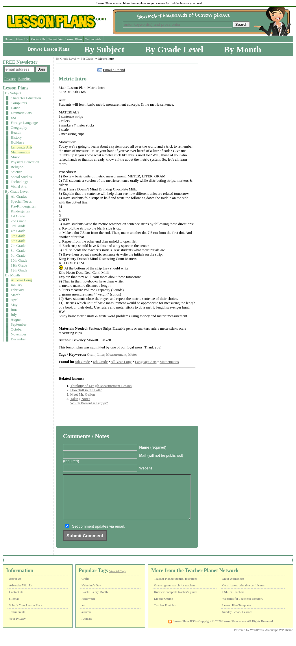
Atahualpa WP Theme (279, 638)
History (16, 137)
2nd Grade (18, 221)
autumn (86, 620)
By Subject (104, 49)
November (18, 334)
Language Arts (21, 147)
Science (16, 172)
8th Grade (18, 251)
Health (16, 133)
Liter (100, 355)
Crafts (85, 587)
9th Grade (18, 256)
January (16, 285)
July (14, 315)
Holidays (17, 142)
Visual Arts (19, 187)
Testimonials (93, 39)
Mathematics (20, 152)
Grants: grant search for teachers (174, 594)
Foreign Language (24, 123)
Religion (17, 167)
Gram (91, 355)
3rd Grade (18, 226)
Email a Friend (114, 70)
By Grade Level (174, 49)
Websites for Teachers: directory (242, 607)
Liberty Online (163, 607)
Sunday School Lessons (237, 620)
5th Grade (18, 236)
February (17, 290)
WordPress (257, 638)
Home (8, 39)
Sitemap (14, 607)
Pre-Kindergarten (23, 206)
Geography (19, 128)
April (14, 300)
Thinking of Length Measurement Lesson (101, 386)
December (18, 339)
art (83, 614)
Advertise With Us (21, 594)
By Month (242, 49)
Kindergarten (20, 211)
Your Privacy (17, 627)
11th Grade (19, 265)
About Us (22, 39)
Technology (19, 182)
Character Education (26, 98)
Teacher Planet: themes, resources (175, 587)
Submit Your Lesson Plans (65, 39)
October (17, 329)
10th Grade (19, 260)
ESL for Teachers (233, 600)
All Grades (19, 196)
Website (145, 468)
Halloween (88, 607)
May (14, 305)
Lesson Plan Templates (236, 614)
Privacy (10, 79)
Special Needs (21, 201)
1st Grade (18, 216)
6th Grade (18, 241)
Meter (132, 355)
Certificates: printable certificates (243, 594)
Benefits (24, 79)
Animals (87, 627)
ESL (14, 118)
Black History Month (95, 600)
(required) (152, 447)
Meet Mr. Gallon (82, 394)
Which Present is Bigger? (89, 403)
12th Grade (19, 270)
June (14, 310)
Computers (19, 103)
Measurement (116, 355)
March (15, 295)
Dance (15, 108)
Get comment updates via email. (98, 535)
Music (15, 157)
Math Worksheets (233, 587)
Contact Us (38, 39)
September (19, 324)
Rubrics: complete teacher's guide (175, 600)
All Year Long (21, 280)
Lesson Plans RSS (182, 630)
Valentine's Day (91, 594)
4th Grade (18, 231)
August (16, 320)
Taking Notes (80, 399)
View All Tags (117, 579)
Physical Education (25, 162)
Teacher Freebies (165, 614)
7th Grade (18, 246)
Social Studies (21, 177)
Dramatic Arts (21, 113)
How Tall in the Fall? (85, 390)
